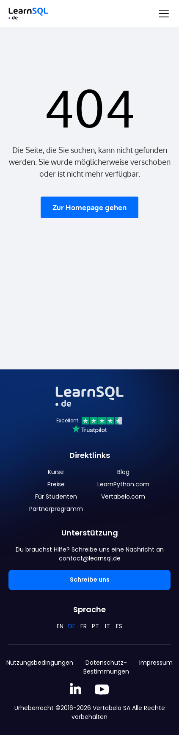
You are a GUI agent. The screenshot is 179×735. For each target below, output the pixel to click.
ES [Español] (119, 626)
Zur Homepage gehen (89, 207)
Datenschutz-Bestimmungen (106, 667)
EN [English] (60, 626)
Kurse (56, 472)
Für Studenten (56, 496)
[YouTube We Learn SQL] (102, 689)
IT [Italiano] (107, 626)
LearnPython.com (123, 484)
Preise (56, 484)
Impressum (156, 662)
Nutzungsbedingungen (39, 662)
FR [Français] (83, 626)
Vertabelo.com (123, 496)
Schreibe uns (90, 579)
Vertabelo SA (111, 708)
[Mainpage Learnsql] (28, 13)
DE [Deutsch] (71, 626)
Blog (123, 472)
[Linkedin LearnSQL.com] (75, 690)
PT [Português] (95, 626)
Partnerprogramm (56, 509)
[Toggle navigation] (164, 13)
